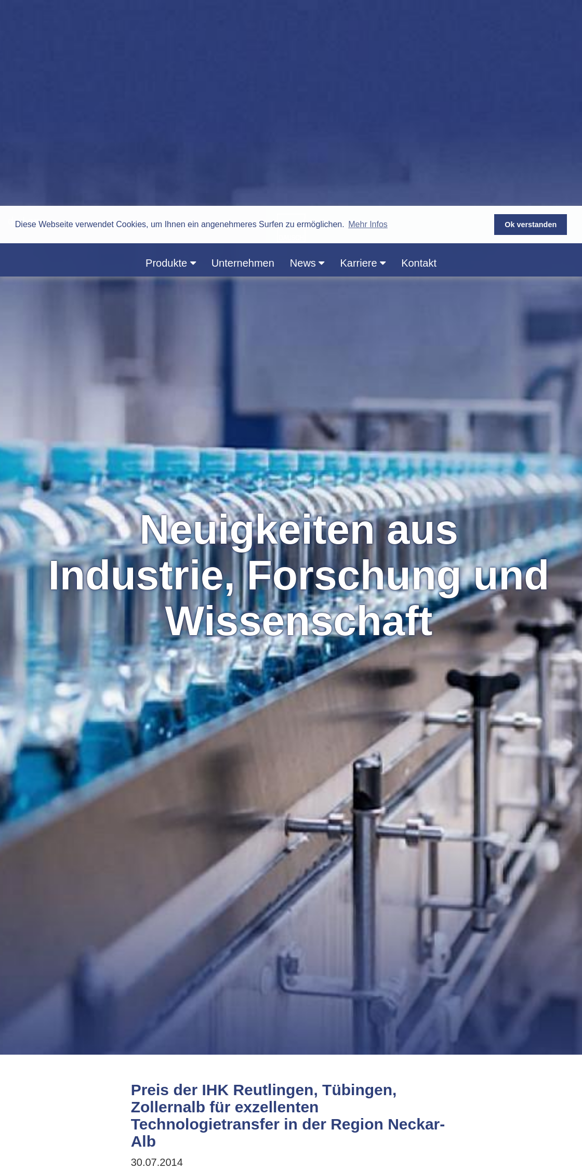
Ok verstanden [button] (531, 19)
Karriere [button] (363, 57)
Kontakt (419, 57)
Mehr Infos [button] (368, 18)
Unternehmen (242, 57)
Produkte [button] (171, 57)
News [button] (307, 57)
